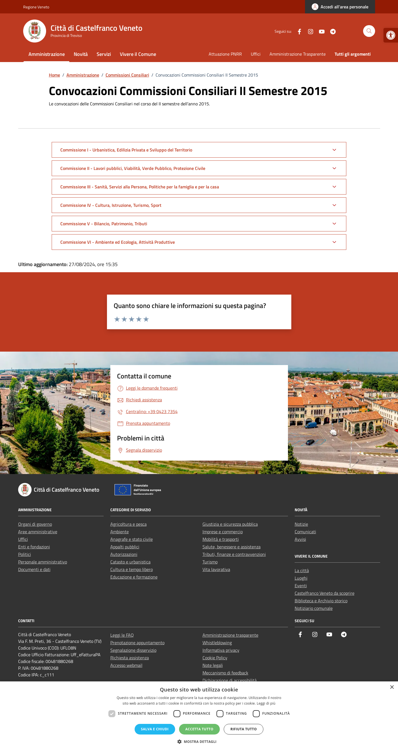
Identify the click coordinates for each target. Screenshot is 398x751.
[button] (199, 741)
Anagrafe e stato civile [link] (131, 539)
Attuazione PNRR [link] (225, 54)
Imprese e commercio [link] (222, 531)
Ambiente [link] (119, 531)
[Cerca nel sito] (369, 31)
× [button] (392, 687)
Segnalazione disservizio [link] (133, 650)
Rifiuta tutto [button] (243, 729)
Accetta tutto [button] (199, 729)
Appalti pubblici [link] (124, 546)
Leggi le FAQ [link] (122, 635)
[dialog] (199, 716)
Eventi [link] (301, 585)
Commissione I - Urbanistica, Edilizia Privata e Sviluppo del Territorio (126, 149)
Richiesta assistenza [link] (129, 657)
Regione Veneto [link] (36, 7)
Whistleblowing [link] (217, 642)
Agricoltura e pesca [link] (128, 524)
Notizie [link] (301, 524)
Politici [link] (24, 554)
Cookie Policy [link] (214, 657)
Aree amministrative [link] (37, 531)
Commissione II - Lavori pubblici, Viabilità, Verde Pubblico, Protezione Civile (132, 168)
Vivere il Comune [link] (138, 54)
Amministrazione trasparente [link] (230, 635)
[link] (390, 35)
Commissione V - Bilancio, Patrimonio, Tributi (103, 223)
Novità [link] (81, 54)
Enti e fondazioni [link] (34, 546)
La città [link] (302, 570)
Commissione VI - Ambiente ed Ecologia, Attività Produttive (117, 242)
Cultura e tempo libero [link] (131, 569)
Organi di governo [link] (35, 524)
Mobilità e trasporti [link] (220, 539)
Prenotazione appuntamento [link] (137, 642)
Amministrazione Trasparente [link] (298, 54)
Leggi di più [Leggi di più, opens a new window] (266, 703)
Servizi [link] (104, 54)
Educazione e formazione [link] (134, 577)
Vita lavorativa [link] (216, 569)
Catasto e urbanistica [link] (130, 561)
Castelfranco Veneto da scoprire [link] (324, 593)
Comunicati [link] (305, 531)
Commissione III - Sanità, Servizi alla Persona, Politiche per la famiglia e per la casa (139, 186)
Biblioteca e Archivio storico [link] (321, 600)
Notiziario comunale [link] (314, 608)
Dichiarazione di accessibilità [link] (229, 680)
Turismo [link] (210, 561)
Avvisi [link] (300, 539)
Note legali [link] (212, 665)
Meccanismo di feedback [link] (225, 672)
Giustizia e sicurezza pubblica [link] (230, 524)
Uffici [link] (256, 54)
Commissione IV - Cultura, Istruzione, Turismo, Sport (110, 205)
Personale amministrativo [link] (42, 561)
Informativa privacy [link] (220, 650)
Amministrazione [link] (46, 54)
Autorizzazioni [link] (123, 554)
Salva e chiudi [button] (155, 729)
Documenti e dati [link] (34, 569)
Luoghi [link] (301, 578)
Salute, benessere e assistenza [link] (231, 546)
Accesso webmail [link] (126, 665)
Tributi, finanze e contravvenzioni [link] (234, 554)
